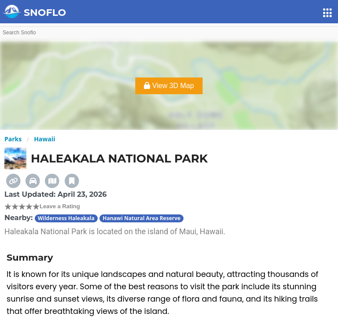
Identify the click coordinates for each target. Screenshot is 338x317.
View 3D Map (169, 85)
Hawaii (44, 139)
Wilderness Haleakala (66, 218)
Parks (13, 139)
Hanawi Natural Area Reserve (141, 218)
